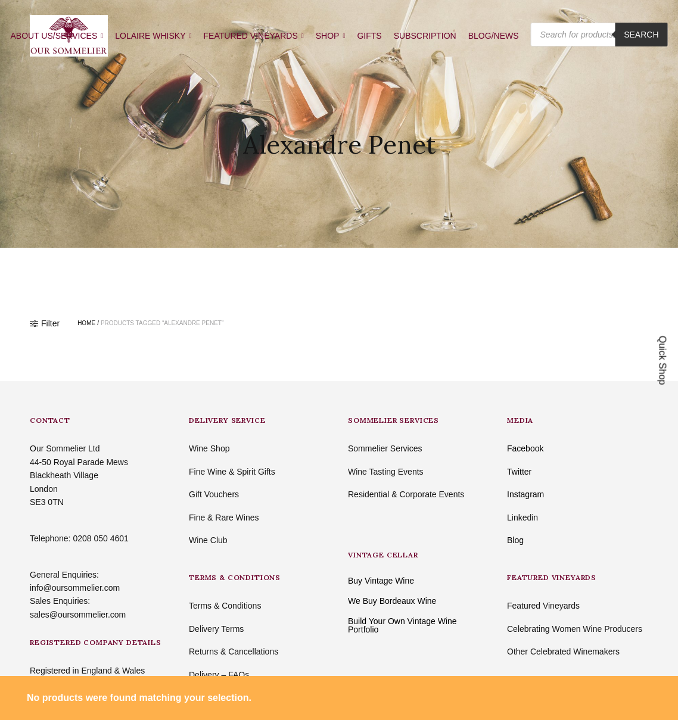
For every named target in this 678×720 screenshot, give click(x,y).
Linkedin (522, 517)
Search (641, 34)
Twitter (519, 471)
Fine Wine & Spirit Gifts (232, 471)
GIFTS (369, 35)
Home (86, 323)
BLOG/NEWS (493, 35)
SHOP (328, 35)
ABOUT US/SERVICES (53, 35)
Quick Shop (663, 360)
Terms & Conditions (225, 605)
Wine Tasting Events (386, 471)
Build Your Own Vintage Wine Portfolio (402, 625)
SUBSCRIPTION (425, 35)
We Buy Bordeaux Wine (392, 601)
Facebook (525, 448)
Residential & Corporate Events (406, 494)
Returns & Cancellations (233, 651)
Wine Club (208, 540)
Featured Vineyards (543, 605)
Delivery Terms (216, 629)
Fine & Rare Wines (224, 517)
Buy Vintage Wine (381, 580)
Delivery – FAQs (219, 675)
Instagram (525, 494)
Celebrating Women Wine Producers (574, 629)
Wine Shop (209, 448)
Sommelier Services (385, 448)
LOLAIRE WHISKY (150, 35)
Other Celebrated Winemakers (563, 651)
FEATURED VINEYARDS (251, 35)
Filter (45, 323)
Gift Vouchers (214, 494)
